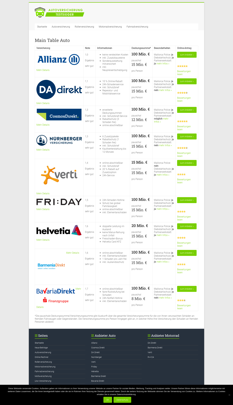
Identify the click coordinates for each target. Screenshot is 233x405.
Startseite (42, 26)
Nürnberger (96, 357)
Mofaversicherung (43, 376)
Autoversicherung (61, 26)
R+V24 (151, 357)
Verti (93, 362)
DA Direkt (95, 352)
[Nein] (229, 394)
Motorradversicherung (110, 26)
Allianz (94, 343)
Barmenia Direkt (98, 376)
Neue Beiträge (41, 347)
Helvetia (95, 371)
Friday (94, 366)
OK (107, 400)
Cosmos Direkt (98, 347)
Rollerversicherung (84, 26)
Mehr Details (42, 70)
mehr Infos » (162, 63)
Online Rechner (41, 357)
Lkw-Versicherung (43, 381)
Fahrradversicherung (137, 26)
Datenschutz (122, 400)
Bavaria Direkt (97, 381)
